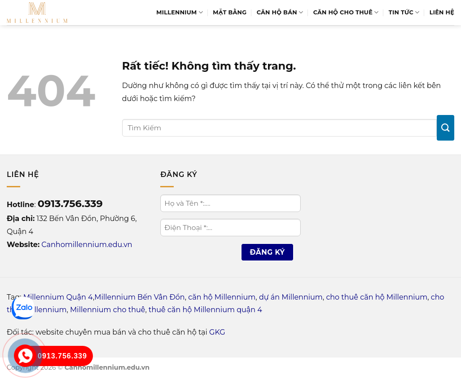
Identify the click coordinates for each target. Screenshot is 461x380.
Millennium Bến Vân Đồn (139, 297)
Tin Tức (404, 12)
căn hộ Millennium (221, 297)
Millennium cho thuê (107, 309)
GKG (217, 332)
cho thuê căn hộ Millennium (376, 297)
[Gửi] (445, 128)
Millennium (179, 12)
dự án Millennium (291, 297)
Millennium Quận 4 (58, 297)
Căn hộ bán (280, 12)
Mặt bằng (229, 12)
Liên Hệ (442, 12)
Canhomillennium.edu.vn (86, 244)
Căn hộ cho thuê (346, 12)
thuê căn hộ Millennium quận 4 (205, 309)
